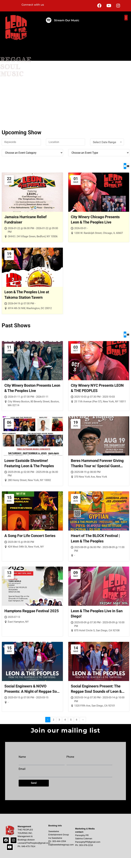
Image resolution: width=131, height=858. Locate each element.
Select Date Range (107, 142)
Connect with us (33, 4)
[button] (126, 17)
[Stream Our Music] (49, 20)
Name (22, 756)
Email (22, 768)
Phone (70, 756)
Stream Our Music (66, 20)
